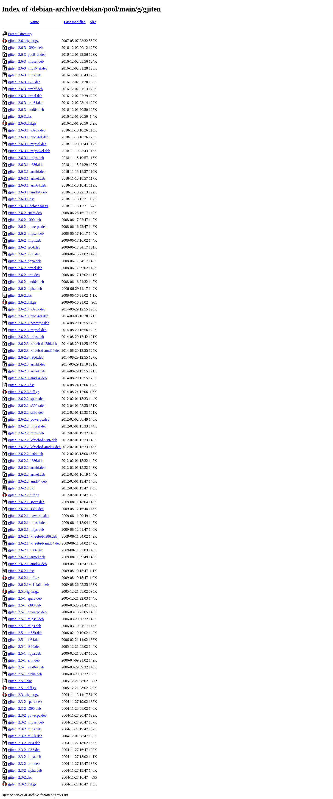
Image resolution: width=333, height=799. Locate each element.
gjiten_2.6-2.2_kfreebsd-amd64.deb (34, 447)
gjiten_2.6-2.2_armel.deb (26, 474)
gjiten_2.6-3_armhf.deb (25, 89)
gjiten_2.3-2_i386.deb (24, 750)
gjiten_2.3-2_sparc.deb (25, 702)
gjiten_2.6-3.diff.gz (22, 123)
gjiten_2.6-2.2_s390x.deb (26, 406)
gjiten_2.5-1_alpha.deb (25, 674)
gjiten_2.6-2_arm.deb (24, 275)
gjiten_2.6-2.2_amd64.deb (27, 481)
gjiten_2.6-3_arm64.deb (25, 103)
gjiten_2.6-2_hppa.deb (24, 261)
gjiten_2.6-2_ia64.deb (24, 247)
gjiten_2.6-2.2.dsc (21, 488)
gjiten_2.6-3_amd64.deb (26, 110)
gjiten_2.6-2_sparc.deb (25, 213)
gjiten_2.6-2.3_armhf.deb (26, 364)
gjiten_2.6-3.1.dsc (21, 199)
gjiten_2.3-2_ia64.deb (24, 743)
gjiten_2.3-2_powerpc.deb (27, 715)
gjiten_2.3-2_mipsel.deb (26, 722)
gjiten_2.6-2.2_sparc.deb (26, 399)
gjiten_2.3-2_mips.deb (24, 729)
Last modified (75, 22)
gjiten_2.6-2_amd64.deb (26, 282)
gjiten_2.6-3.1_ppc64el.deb (28, 137)
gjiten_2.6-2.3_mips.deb (26, 337)
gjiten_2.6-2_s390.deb (24, 220)
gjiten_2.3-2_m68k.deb (25, 736)
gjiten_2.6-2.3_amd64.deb (27, 378)
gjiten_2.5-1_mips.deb (24, 626)
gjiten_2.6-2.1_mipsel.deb (27, 523)
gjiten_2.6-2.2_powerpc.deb (28, 419)
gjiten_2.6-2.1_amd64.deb (27, 564)
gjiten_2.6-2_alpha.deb (25, 289)
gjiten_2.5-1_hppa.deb (24, 653)
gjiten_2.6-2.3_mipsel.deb (27, 330)
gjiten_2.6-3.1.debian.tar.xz (28, 206)
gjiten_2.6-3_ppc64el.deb (27, 54)
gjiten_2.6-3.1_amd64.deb (27, 192)
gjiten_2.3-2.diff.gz (22, 784)
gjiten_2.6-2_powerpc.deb (27, 227)
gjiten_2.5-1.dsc (20, 681)
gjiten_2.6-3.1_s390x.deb (26, 130)
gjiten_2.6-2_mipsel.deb (26, 233)
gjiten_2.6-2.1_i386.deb (25, 550)
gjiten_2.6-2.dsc (20, 295)
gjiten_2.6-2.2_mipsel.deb (27, 426)
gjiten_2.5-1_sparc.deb (25, 598)
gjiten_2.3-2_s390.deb (24, 708)
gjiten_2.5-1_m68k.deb (25, 633)
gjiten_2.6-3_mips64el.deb (28, 68)
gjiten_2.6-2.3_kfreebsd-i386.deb (32, 344)
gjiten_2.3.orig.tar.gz (23, 695)
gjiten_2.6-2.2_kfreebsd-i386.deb (32, 440)
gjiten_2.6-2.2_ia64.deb (25, 454)
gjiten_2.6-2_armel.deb (25, 268)
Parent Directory (20, 34)
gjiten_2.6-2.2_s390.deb (26, 412)
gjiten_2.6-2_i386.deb (24, 254)
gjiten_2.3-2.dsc (20, 777)
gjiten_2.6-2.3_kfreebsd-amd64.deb (34, 350)
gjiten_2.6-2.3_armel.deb (26, 371)
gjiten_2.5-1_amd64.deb (26, 667)
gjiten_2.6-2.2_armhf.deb (26, 467)
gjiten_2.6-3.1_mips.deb (26, 158)
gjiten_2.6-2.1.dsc (21, 571)
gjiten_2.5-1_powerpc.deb (27, 612)
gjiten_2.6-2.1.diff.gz (23, 578)
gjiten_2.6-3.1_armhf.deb (26, 171)
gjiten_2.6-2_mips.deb (24, 240)
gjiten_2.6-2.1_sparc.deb (26, 502)
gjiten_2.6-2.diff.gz (22, 302)
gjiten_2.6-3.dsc (20, 116)
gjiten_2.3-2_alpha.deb (25, 770)
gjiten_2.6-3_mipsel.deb (26, 61)
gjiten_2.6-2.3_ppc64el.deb (28, 316)
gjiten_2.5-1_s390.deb (24, 605)
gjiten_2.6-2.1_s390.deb (26, 509)
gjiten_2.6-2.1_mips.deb (26, 529)
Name (34, 22)
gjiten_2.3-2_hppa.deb (24, 757)
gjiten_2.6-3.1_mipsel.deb (27, 144)
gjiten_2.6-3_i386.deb (24, 82)
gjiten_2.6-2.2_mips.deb (26, 433)
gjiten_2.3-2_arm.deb (24, 763)
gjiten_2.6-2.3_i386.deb (25, 357)
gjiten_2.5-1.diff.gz (22, 688)
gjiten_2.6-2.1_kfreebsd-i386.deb (32, 536)
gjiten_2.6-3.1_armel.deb (26, 178)
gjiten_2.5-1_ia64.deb (24, 640)
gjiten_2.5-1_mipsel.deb (26, 619)
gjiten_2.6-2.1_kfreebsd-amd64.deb (34, 543)
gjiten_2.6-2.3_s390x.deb (26, 309)
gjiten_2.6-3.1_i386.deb (25, 165)
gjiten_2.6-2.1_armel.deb (26, 557)
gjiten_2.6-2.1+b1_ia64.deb (28, 585)
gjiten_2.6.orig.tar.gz (23, 41)
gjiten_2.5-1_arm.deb (24, 660)
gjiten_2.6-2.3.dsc (21, 385)
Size (93, 22)
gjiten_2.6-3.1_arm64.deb (27, 185)
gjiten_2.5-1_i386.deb (24, 646)
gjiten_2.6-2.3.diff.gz (23, 392)
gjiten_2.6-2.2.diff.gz (23, 495)
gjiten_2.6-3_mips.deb (24, 75)
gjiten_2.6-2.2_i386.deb (25, 461)
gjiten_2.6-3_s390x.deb (25, 48)
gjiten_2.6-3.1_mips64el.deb (29, 151)
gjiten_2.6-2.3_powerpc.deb (28, 323)
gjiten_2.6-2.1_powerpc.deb (28, 516)
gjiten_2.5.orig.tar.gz (23, 591)
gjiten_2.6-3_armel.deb (25, 96)
